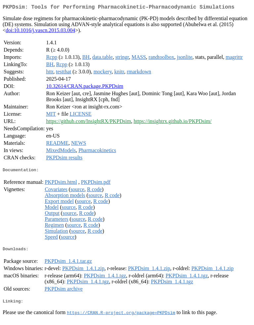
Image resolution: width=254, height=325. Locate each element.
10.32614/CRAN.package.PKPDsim (84, 87)
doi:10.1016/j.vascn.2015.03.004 (40, 31)
